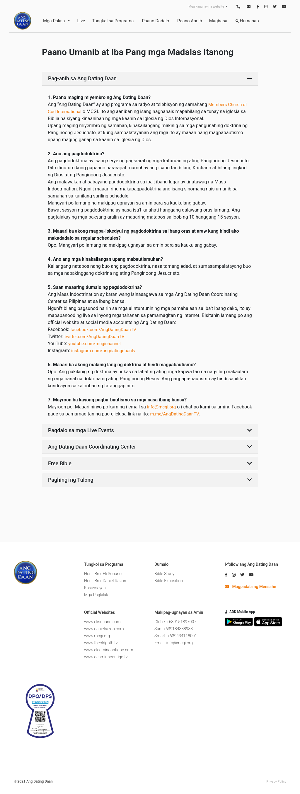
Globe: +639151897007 (175, 621)
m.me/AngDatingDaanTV (174, 414)
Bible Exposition (168, 580)
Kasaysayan (95, 587)
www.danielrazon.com (104, 628)
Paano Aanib (189, 20)
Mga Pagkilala (96, 594)
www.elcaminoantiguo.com (108, 650)
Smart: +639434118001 (175, 635)
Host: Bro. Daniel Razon (105, 580)
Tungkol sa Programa (113, 20)
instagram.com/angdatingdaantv (103, 350)
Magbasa (218, 20)
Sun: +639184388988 (173, 628)
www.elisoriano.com (102, 621)
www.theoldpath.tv (100, 642)
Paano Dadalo (155, 20)
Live (81, 20)
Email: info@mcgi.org (173, 642)
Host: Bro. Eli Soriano (103, 573)
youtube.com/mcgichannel (94, 343)
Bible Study (164, 573)
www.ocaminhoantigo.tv (106, 657)
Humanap (247, 20)
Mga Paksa (54, 20)
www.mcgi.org (97, 635)
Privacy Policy (276, 781)
